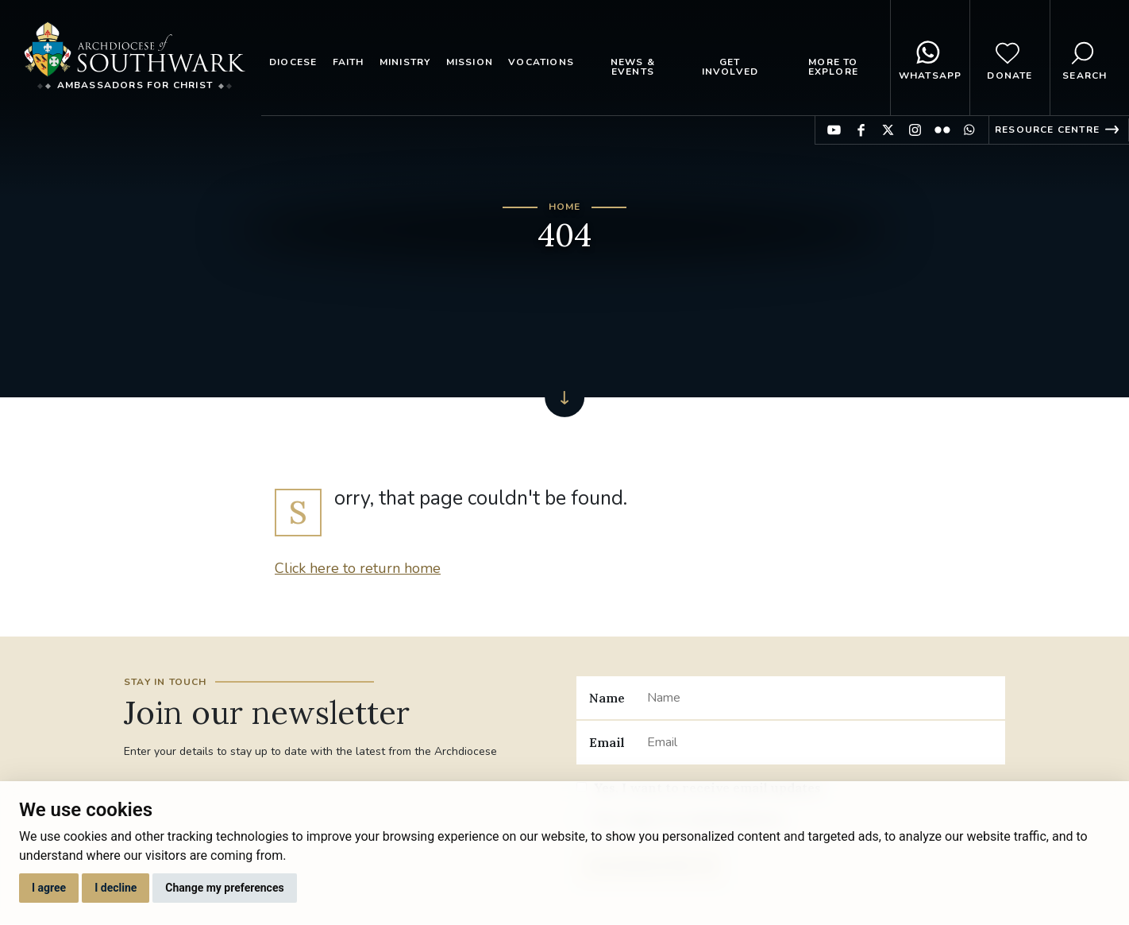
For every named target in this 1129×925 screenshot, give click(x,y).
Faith (348, 62)
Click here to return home (358, 568)
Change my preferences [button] (224, 887)
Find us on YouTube (834, 130)
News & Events (633, 67)
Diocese (293, 62)
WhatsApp (930, 58)
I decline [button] (115, 887)
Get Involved (730, 67)
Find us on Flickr (942, 130)
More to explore (833, 67)
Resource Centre (1047, 129)
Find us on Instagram (915, 130)
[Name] (819, 697)
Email (607, 742)
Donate (1009, 58)
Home (565, 206)
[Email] (819, 742)
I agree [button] (49, 887)
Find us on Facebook (861, 130)
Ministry (405, 62)
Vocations (541, 62)
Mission (469, 62)
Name (607, 698)
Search (1084, 58)
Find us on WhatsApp (969, 130)
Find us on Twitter (888, 130)
